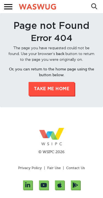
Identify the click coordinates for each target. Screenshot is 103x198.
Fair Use (54, 168)
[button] (8, 6)
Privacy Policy (30, 168)
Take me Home (51, 89)
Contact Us (75, 168)
